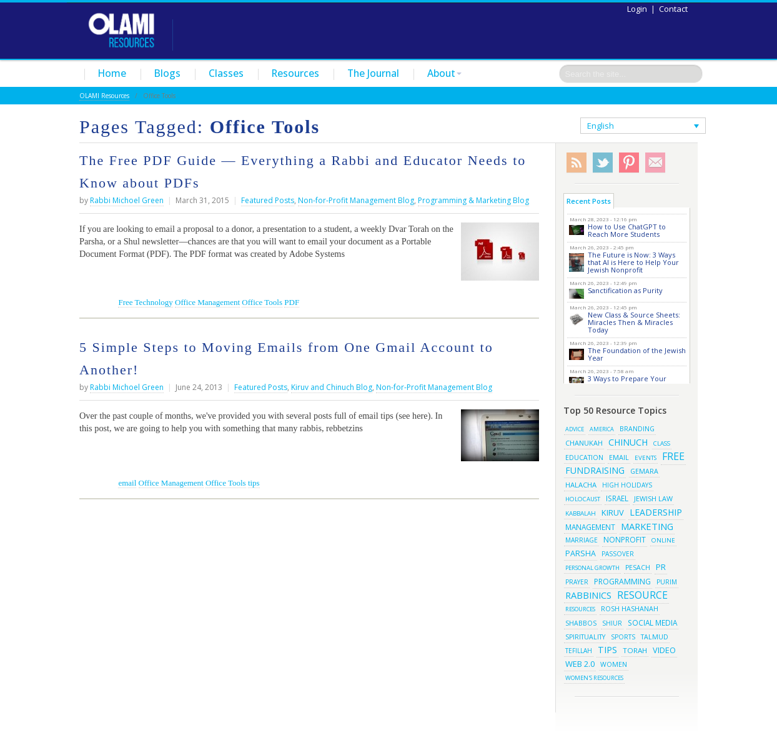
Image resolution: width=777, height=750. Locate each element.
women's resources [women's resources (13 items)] (594, 678)
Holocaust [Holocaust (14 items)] (582, 499)
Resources (295, 73)
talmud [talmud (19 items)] (654, 636)
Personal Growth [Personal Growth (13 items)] (592, 568)
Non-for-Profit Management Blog (356, 200)
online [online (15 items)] (663, 540)
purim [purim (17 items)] (666, 582)
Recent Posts (589, 201)
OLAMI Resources (104, 95)
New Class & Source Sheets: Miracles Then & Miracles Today (634, 322)
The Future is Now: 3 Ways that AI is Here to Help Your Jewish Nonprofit (633, 262)
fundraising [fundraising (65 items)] (595, 470)
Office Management (207, 302)
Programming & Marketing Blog (473, 200)
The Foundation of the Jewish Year (637, 354)
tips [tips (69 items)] (607, 650)
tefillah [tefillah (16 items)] (578, 650)
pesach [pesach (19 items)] (637, 567)
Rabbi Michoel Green (127, 200)
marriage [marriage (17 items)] (581, 540)
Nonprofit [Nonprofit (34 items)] (624, 539)
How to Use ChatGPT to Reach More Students (627, 230)
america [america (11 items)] (602, 429)
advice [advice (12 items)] (574, 429)
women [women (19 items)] (613, 664)
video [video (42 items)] (664, 650)
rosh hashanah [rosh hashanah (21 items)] (629, 608)
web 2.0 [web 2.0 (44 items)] (580, 663)
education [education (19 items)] (584, 457)
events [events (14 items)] (645, 458)
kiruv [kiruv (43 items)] (612, 512)
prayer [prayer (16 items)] (576, 582)
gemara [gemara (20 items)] (644, 471)
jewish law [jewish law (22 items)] (653, 498)
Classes (226, 73)
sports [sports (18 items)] (623, 636)
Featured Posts (267, 200)
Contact (673, 8)
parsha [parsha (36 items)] (580, 553)
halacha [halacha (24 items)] (580, 484)
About (444, 73)
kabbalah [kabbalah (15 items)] (580, 513)
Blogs (167, 73)
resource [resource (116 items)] (642, 595)
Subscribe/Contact (655, 162)
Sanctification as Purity (625, 290)
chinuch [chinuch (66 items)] (628, 442)
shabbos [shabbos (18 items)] (580, 623)
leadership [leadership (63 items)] (656, 512)
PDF (291, 302)
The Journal (373, 73)
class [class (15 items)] (661, 443)
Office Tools (262, 302)
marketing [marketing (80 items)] (647, 526)
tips (254, 483)
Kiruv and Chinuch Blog (331, 387)
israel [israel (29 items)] (617, 498)
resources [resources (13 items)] (580, 609)
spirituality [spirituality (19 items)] (585, 636)
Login (637, 8)
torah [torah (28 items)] (635, 650)
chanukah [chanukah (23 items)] (584, 443)
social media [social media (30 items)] (652, 623)
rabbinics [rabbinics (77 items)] (588, 595)
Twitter (603, 162)
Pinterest (629, 162)
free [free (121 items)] (673, 456)
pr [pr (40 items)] (661, 566)
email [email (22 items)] (619, 457)
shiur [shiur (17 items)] (612, 623)
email (127, 483)
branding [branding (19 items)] (637, 428)
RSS (576, 162)
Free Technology (145, 302)
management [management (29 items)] (590, 527)
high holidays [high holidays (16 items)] (627, 485)
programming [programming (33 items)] (622, 581)
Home (112, 73)
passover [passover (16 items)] (617, 553)
